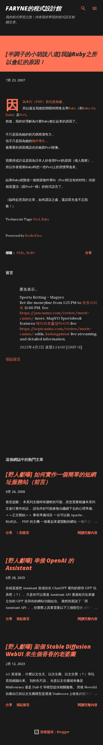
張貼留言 (13, 359)
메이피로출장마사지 (53, 323)
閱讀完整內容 (87, 532)
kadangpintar (58, 333)
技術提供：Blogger (51, 732)
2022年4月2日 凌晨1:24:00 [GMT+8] (51, 347)
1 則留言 (22, 532)
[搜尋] (83, 8)
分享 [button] (88, 253)
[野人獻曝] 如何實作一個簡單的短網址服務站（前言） (51, 478)
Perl (22, 115)
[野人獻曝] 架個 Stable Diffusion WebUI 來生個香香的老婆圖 (48, 650)
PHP (39, 102)
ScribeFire (33, 235)
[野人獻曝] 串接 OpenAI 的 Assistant (40, 564)
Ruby (72, 108)
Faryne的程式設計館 (33, 8)
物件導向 (38, 141)
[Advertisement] (51, 409)
